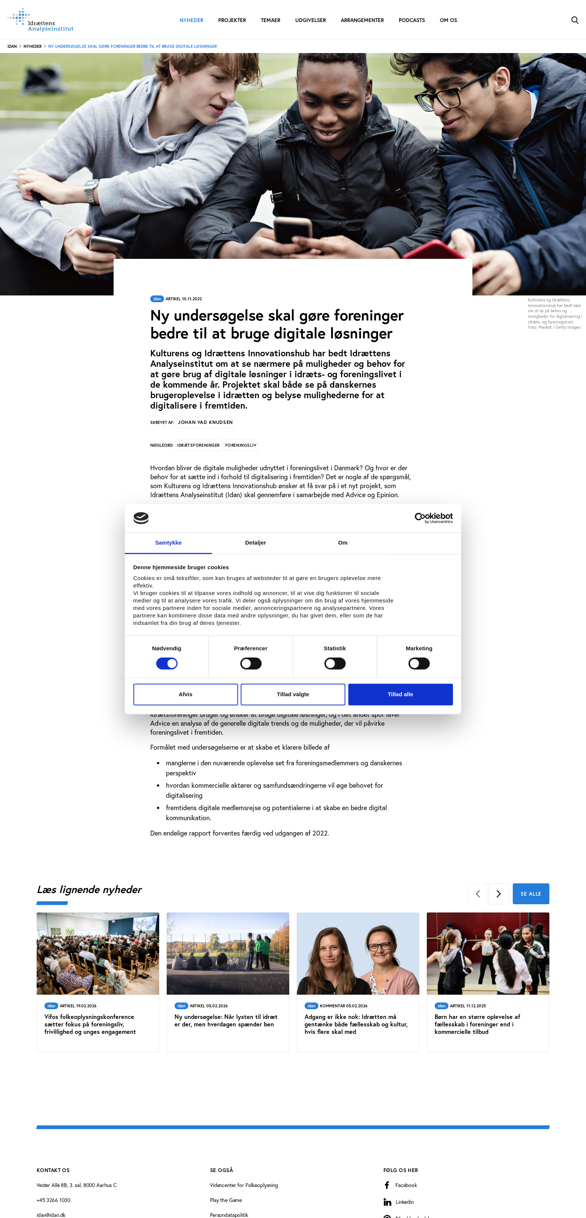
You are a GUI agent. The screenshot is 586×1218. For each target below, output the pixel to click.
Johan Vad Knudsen (205, 422)
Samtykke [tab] (168, 543)
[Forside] (40, 20)
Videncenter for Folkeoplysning (244, 1185)
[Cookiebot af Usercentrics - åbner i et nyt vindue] (420, 518)
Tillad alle (400, 694)
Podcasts (412, 20)
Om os (448, 20)
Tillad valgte (293, 694)
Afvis (185, 694)
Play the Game (226, 1200)
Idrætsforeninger (198, 445)
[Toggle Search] (575, 19)
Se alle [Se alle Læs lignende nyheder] (531, 893)
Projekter (232, 20)
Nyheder (191, 20)
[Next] (498, 893)
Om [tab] (343, 543)
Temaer (270, 20)
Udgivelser (310, 20)
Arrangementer (362, 20)
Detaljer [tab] (255, 543)
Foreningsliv (241, 445)
